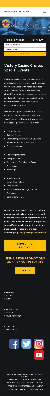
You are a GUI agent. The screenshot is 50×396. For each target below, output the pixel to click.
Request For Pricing (25, 245)
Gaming (9, 296)
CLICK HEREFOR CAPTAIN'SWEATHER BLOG (47, 32)
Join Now (25, 270)
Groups (9, 312)
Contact (39, 386)
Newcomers (11, 330)
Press (11, 379)
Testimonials (13, 389)
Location (10, 326)
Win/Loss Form (27, 389)
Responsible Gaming (35, 383)
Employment (37, 379)
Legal (17, 379)
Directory (40, 389)
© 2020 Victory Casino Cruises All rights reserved (25, 375)
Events (9, 299)
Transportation (13, 316)
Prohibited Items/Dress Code (21, 386)
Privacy (25, 379)
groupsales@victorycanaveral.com (30, 233)
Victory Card (12, 309)
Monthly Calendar (16, 383)
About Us (10, 292)
